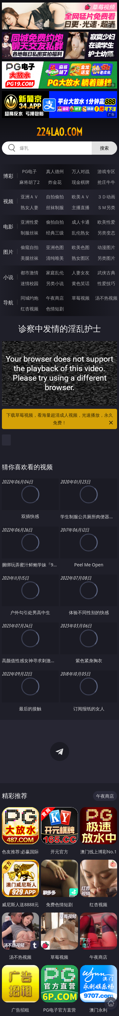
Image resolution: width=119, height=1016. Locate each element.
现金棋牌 (80, 182)
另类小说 (55, 283)
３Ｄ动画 (106, 197)
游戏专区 (106, 171)
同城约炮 (29, 298)
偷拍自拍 (55, 222)
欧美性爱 (106, 222)
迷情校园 (29, 283)
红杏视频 (29, 309)
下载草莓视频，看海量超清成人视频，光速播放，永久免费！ (60, 419)
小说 (8, 277)
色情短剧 (55, 309)
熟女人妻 (29, 207)
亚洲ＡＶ (29, 197)
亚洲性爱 (29, 222)
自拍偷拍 (55, 197)
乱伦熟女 (80, 233)
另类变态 (106, 233)
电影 (8, 226)
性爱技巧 (106, 283)
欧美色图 (80, 247)
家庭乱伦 (55, 273)
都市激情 (29, 273)
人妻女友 (80, 273)
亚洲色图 (55, 247)
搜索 (104, 148)
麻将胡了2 (29, 182)
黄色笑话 (80, 283)
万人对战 (80, 171)
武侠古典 (106, 273)
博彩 (8, 175)
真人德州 (55, 171)
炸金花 (55, 182)
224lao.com (59, 132)
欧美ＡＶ (80, 197)
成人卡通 (80, 222)
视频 (8, 201)
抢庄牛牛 (106, 182)
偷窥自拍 (29, 247)
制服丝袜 (29, 233)
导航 (8, 302)
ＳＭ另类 (106, 207)
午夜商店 (55, 298)
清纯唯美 (55, 258)
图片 (8, 251)
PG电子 (29, 171)
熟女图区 (80, 258)
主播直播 (80, 207)
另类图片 (106, 258)
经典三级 (55, 233)
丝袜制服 (55, 207)
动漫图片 (106, 247)
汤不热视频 (106, 298)
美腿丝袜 (29, 258)
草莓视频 (80, 298)
